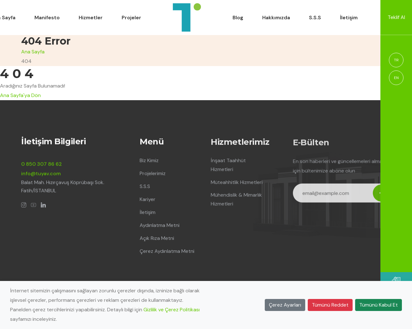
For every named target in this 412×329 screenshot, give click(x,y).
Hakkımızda (276, 17)
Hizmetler (91, 17)
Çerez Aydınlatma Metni (167, 252)
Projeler (131, 17)
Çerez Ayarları (285, 305)
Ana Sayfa (33, 51)
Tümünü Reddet (330, 305)
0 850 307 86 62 (41, 164)
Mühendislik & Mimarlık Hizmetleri (236, 200)
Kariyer (147, 200)
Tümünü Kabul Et (378, 305)
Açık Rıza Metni (157, 239)
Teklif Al (396, 17)
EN (396, 77)
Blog (238, 17)
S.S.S (315, 17)
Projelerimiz (153, 174)
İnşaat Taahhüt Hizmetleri (228, 166)
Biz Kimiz (149, 161)
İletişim (349, 17)
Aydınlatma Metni (159, 226)
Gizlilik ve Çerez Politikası (171, 309)
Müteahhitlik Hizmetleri (237, 183)
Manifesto (47, 17)
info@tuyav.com (41, 174)
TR (396, 60)
